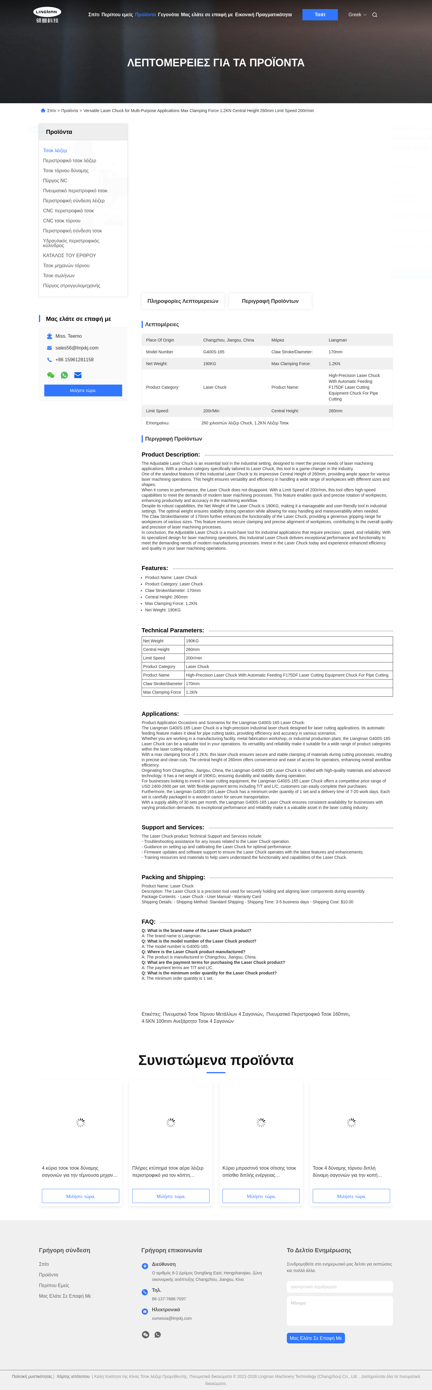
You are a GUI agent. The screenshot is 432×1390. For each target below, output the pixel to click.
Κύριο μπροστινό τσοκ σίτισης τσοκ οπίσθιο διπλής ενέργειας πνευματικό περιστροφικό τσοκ (259, 1172)
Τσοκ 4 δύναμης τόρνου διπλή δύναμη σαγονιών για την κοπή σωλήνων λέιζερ (345, 1172)
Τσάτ (320, 14)
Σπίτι (94, 14)
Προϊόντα (145, 14)
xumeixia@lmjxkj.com (172, 1318)
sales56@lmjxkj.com (77, 347)
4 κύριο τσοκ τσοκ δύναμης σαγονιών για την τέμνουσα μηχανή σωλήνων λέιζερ (79, 1172)
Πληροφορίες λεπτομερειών (183, 301)
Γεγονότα (168, 14)
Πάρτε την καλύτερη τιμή (306, 273)
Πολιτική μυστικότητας (32, 1376)
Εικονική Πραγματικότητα (263, 14)
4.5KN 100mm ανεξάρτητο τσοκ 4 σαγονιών (188, 1021)
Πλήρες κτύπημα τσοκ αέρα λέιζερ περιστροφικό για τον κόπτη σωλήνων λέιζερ (167, 1172)
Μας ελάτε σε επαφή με (207, 14)
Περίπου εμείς (117, 14)
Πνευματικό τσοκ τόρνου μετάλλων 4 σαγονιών (213, 1014)
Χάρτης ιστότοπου (73, 1376)
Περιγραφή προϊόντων (270, 301)
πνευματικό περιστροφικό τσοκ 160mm (307, 1014)
